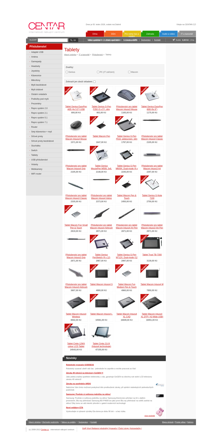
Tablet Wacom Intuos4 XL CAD (126, 315)
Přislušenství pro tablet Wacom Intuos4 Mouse (76, 137)
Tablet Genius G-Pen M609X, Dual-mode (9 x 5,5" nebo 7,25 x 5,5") (127, 167)
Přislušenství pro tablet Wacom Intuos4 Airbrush (101, 226)
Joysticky (35, 71)
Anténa (34, 57)
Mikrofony (35, 80)
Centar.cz (45, 429)
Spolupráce (146, 40)
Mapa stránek (167, 422)
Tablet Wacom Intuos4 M (152, 284)
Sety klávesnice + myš (41, 131)
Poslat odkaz (180, 422)
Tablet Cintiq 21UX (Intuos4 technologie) (101, 345)
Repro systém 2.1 (39, 113)
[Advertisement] (111, 9)
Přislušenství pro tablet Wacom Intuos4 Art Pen (127, 226)
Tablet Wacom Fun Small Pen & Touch (76, 226)
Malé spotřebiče (113, 40)
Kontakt (157, 40)
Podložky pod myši (40, 99)
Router (34, 127)
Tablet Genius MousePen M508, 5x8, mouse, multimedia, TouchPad (101, 167)
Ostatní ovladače (39, 94)
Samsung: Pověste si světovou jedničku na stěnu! (88, 394)
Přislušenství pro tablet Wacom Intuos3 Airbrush (76, 285)
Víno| (89, 428)
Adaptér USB (37, 52)
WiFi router (36, 174)
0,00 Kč (185, 40)
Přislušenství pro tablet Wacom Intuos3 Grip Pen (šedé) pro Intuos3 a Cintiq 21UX (76, 256)
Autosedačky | (136, 428)
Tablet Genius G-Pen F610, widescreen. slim (126, 137)
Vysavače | (113, 428)
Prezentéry (36, 103)
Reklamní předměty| (100, 428)
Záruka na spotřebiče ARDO (78, 384)
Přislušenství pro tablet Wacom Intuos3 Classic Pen (76, 197)
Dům (113, 34)
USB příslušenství (39, 160)
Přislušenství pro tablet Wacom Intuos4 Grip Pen (76, 167)
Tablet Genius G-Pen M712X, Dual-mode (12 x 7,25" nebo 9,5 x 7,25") (126, 256)
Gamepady (36, 61)
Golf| (84, 428)
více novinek (149, 416)
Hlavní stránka (70, 55)
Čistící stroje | (124, 428)
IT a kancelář (187, 34)
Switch (34, 150)
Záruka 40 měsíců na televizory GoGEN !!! (84, 373)
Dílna (94, 34)
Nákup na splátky (68, 422)
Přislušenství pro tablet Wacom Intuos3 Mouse (126, 108)
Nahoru (190, 422)
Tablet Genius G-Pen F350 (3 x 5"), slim (101, 108)
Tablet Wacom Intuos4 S (101, 284)
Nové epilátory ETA (74, 407)
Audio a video (168, 34)
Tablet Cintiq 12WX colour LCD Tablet (76, 345)
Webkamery (36, 169)
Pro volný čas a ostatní (132, 35)
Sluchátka (35, 146)
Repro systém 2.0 (39, 108)
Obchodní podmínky (50, 422)
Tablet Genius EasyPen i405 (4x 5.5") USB (76, 108)
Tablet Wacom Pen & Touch (126, 197)
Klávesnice (36, 75)
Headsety (35, 66)
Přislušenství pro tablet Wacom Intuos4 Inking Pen (101, 197)
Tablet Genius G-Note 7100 (152, 197)
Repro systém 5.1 (39, 117)
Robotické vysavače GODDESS (80, 365)
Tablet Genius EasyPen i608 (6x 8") (152, 108)
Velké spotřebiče (95, 40)
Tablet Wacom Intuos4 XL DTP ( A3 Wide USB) (152, 315)
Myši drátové (37, 89)
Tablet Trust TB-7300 (152, 254)
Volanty (34, 164)
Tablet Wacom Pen (101, 136)
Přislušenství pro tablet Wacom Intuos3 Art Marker (152, 167)
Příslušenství (97, 55)
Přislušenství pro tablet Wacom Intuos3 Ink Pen (152, 226)
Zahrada (150, 34)
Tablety (34, 155)
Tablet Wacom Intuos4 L (101, 314)
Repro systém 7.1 (39, 122)
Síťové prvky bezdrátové (42, 141)
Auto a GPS (131, 40)
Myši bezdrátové (38, 85)
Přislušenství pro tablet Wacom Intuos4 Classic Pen (152, 138)
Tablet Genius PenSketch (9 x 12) (101, 256)
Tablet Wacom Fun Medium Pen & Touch (127, 285)
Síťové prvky (37, 136)
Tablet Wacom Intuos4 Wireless (76, 315)
